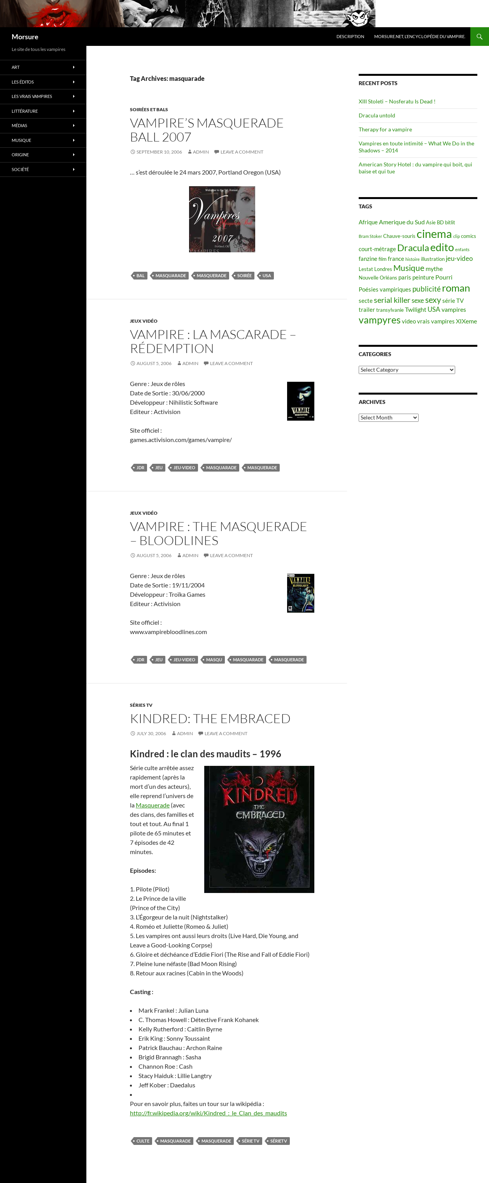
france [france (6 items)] (396, 258)
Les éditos (23, 81)
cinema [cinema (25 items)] (434, 233)
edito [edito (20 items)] (442, 247)
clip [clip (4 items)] (456, 236)
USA (267, 275)
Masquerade (153, 805)
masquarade (171, 275)
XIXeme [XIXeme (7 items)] (466, 321)
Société (20, 169)
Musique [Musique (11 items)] (408, 268)
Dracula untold (377, 115)
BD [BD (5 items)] (440, 222)
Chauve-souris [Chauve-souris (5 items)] (399, 236)
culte (143, 1140)
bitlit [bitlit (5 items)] (450, 222)
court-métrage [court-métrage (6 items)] (377, 249)
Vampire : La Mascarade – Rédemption (213, 341)
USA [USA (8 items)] (434, 309)
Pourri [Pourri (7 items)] (443, 277)
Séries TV (141, 705)
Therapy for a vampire (385, 129)
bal (141, 275)
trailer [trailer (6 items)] (367, 309)
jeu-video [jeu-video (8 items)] (459, 258)
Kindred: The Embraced (210, 718)
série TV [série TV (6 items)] (453, 300)
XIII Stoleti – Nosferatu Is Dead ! (397, 101)
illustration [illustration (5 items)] (433, 259)
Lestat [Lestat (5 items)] (366, 269)
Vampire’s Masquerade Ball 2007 (207, 130)
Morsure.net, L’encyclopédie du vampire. (419, 36)
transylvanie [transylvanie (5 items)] (390, 310)
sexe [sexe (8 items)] (418, 300)
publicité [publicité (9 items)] (426, 289)
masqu (214, 659)
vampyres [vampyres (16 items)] (380, 319)
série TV (250, 1140)
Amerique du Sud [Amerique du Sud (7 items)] (402, 221)
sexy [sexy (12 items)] (433, 300)
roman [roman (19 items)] (456, 287)
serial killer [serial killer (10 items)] (392, 299)
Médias (19, 125)
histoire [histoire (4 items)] (412, 259)
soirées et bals (149, 109)
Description (350, 36)
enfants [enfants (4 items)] (462, 249)
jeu (159, 467)
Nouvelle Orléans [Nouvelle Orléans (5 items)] (378, 277)
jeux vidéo (144, 321)
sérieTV (278, 1140)
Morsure (25, 36)
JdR (140, 467)
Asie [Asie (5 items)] (431, 222)
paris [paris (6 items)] (404, 277)
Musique (21, 140)
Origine (20, 154)
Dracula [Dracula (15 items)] (413, 247)
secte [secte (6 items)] (366, 300)
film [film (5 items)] (383, 259)
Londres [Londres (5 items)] (383, 269)
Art (15, 67)
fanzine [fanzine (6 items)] (368, 258)
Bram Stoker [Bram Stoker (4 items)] (370, 236)
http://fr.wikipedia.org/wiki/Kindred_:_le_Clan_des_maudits (208, 1113)
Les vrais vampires (32, 96)
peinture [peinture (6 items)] (423, 277)
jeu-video (184, 467)
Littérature (25, 111)
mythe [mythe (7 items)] (434, 268)
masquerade (211, 275)
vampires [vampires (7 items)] (454, 309)
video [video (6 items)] (409, 321)
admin (201, 152)
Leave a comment (242, 152)
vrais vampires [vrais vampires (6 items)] (436, 321)
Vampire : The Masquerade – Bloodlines (218, 533)
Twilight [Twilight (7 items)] (415, 309)
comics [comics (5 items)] (468, 236)
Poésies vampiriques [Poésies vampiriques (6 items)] (385, 289)
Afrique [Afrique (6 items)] (368, 222)
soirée (244, 275)
